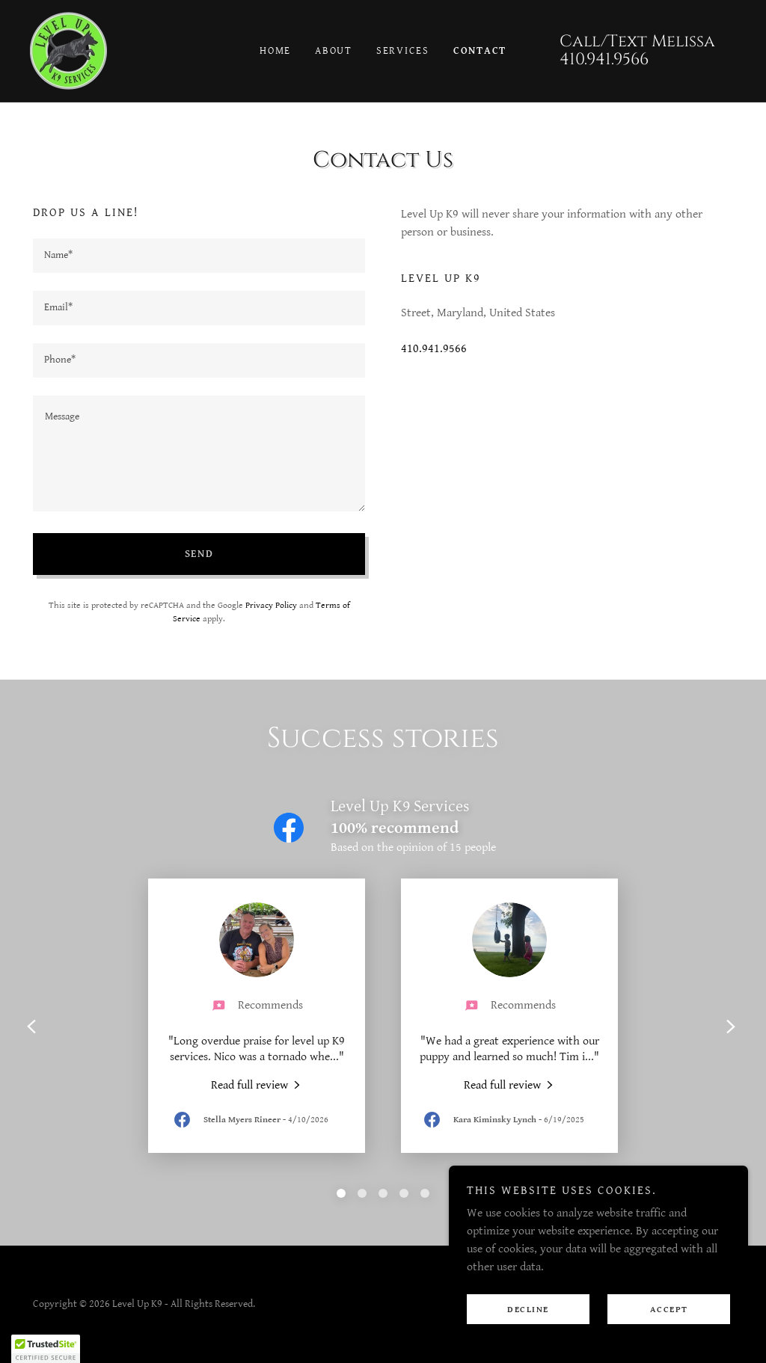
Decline (528, 1309)
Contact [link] (479, 51)
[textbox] (199, 256)
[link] (68, 50)
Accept (669, 1309)
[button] (45, 1349)
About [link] (333, 51)
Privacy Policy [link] (271, 605)
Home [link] (275, 51)
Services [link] (402, 51)
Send (199, 554)
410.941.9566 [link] (604, 59)
